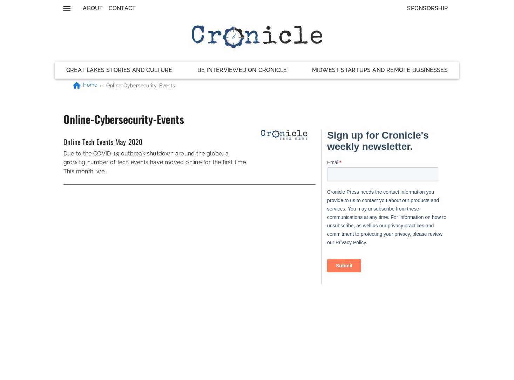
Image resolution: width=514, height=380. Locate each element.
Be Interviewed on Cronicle (242, 70)
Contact (122, 8)
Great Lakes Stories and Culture (119, 70)
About (93, 8)
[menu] (66, 8)
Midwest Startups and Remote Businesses (380, 70)
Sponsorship (427, 8)
